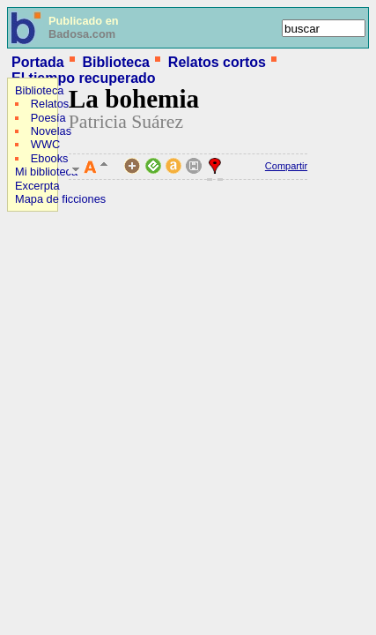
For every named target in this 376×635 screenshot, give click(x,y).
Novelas (51, 131)
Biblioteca (115, 62)
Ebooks (50, 158)
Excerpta (37, 185)
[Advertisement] (60, 331)
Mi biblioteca (46, 171)
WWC (45, 144)
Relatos (50, 103)
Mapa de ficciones (60, 198)
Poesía (48, 117)
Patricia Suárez (126, 121)
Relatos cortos (217, 62)
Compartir (286, 166)
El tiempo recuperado (83, 78)
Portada (37, 62)
